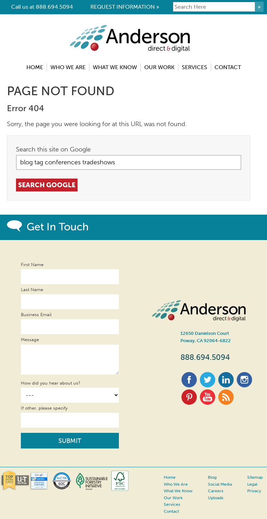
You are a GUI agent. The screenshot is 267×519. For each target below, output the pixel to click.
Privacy (251, 490)
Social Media (218, 483)
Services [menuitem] (194, 67)
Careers (213, 490)
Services (171, 502)
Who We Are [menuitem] (68, 67)
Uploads (214, 496)
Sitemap (252, 477)
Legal (249, 483)
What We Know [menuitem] (115, 67)
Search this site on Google (53, 149)
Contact (171, 508)
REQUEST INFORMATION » (124, 6)
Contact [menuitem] (228, 67)
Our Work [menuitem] (159, 67)
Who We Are (175, 483)
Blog (211, 477)
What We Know (177, 490)
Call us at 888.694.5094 (42, 6)
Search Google (48, 185)
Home (169, 477)
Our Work (172, 496)
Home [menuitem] (34, 67)
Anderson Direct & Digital (134, 48)
